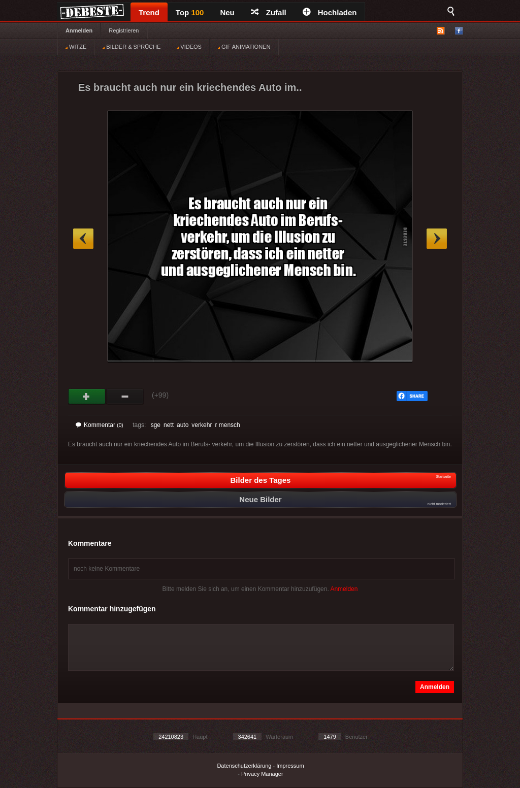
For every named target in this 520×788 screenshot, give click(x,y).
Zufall (268, 12)
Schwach (125, 396)
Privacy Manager (262, 774)
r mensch (227, 425)
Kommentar (99, 425)
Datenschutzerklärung (244, 766)
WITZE (76, 47)
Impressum (290, 766)
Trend (149, 12)
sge (155, 425)
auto (182, 425)
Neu (227, 12)
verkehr (201, 425)
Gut (87, 396)
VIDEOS (189, 47)
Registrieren (124, 30)
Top (190, 12)
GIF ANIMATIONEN (244, 47)
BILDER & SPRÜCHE (131, 47)
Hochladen (330, 12)
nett (169, 425)
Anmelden (79, 30)
